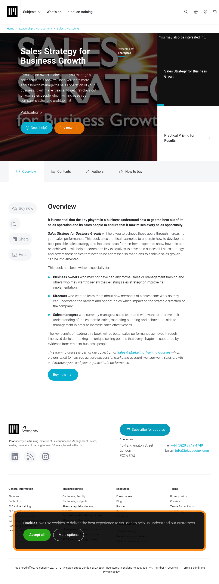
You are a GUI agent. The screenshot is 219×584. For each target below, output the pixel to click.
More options (68, 535)
